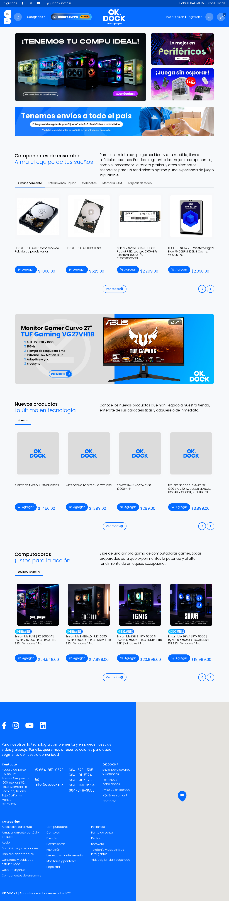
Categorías (35, 17)
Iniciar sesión (175, 17)
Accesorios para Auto (17, 827)
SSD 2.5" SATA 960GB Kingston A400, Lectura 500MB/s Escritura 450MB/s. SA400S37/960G (34, 251)
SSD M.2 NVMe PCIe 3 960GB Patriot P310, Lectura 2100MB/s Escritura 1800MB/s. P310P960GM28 (186, 253)
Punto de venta (102, 832)
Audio (6, 842)
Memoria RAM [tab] (112, 183)
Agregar (23, 270)
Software (97, 844)
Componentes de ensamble (21, 875)
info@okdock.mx (49, 782)
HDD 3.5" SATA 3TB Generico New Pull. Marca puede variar (85, 250)
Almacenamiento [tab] (30, 183)
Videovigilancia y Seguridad (110, 860)
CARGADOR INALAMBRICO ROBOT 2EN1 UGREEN (37, 487)
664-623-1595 (81, 770)
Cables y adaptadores (18, 854)
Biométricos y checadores (20, 848)
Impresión (53, 850)
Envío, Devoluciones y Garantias (116, 772)
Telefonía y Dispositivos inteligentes (107, 852)
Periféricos (98, 827)
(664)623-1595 (197, 3)
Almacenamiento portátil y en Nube (20, 834)
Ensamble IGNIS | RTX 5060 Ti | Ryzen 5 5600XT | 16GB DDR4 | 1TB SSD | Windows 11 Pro (190, 639)
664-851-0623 (49, 770)
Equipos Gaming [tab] (29, 572)
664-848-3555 (81, 790)
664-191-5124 (80, 775)
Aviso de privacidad (116, 790)
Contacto (109, 801)
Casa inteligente (13, 870)
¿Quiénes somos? (59, 3)
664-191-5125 (80, 780)
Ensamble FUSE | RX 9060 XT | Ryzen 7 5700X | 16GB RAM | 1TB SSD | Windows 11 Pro (86, 639)
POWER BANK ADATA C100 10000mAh (185, 487)
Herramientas (56, 844)
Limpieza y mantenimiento (65, 855)
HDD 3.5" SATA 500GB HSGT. (133, 248)
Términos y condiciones (111, 782)
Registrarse (194, 17)
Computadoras (57, 827)
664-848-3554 (82, 785)
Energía (52, 838)
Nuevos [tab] (23, 420)
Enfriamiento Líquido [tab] (62, 183)
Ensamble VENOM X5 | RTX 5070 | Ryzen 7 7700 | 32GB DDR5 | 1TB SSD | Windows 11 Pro (37, 639)
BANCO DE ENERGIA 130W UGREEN (88, 485)
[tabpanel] (114, 245)
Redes (95, 838)
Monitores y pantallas (62, 861)
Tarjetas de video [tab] (140, 183)
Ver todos (114, 289)
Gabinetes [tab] (89, 183)
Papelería (53, 867)
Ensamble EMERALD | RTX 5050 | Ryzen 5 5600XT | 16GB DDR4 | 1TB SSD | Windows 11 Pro (139, 639)
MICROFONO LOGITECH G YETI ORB (140, 485)
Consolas (53, 832)
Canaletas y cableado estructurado (17, 862)
